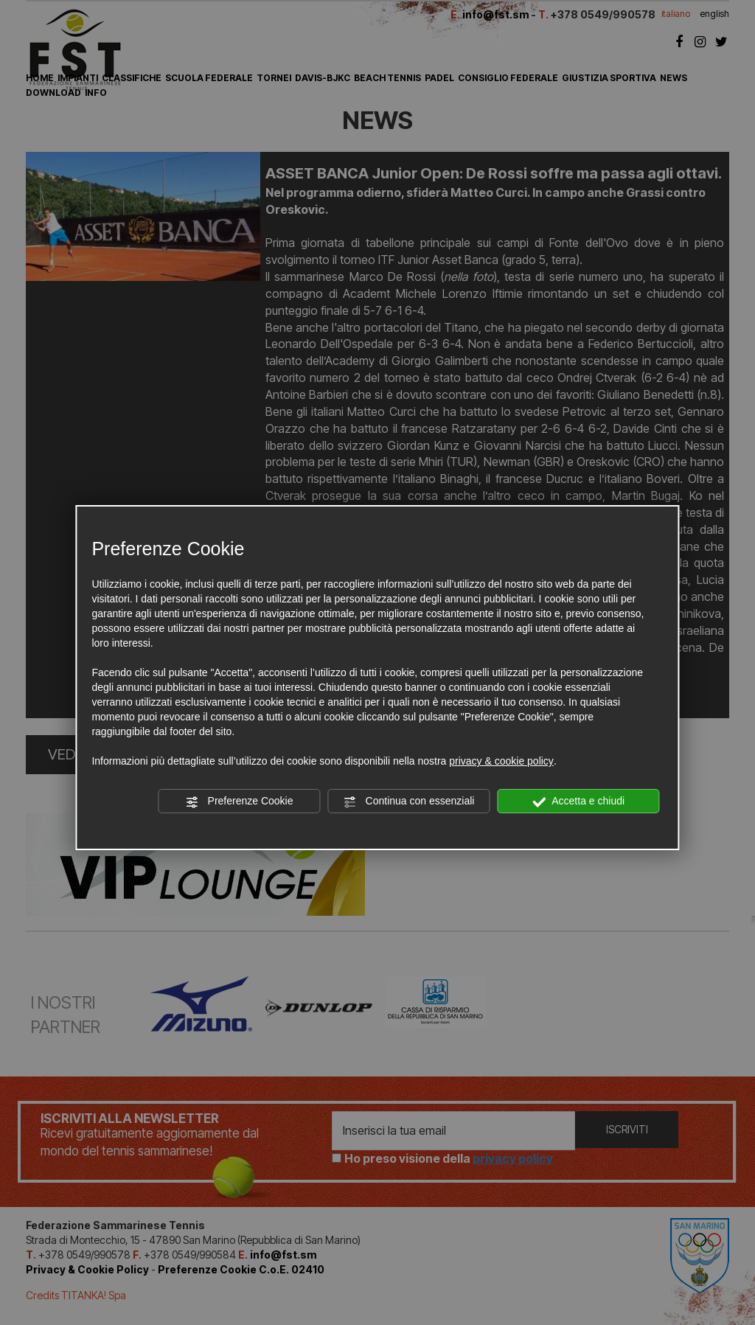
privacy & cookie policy (501, 761)
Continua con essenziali (409, 801)
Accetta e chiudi (578, 801)
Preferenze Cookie (239, 801)
